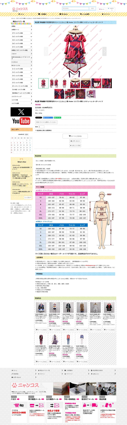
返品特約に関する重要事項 (43, 130)
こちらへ (20, 213)
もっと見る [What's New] (28, 197)
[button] (84, 14)
